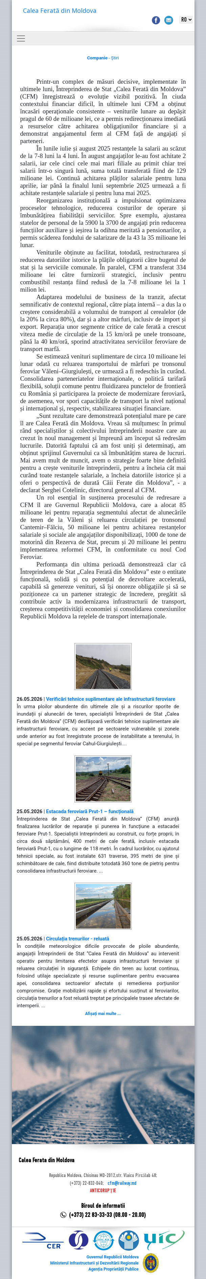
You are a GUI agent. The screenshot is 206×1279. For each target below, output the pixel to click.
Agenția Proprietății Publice (113, 1269)
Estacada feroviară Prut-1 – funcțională (90, 811)
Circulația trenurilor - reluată (77, 939)
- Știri (103, 57)
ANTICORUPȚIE (103, 1191)
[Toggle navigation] (21, 38)
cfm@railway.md (122, 1183)
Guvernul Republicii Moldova (113, 1257)
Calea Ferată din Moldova (59, 10)
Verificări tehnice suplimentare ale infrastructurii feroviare (110, 699)
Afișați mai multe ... (103, 1013)
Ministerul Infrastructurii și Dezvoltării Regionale (94, 1263)
